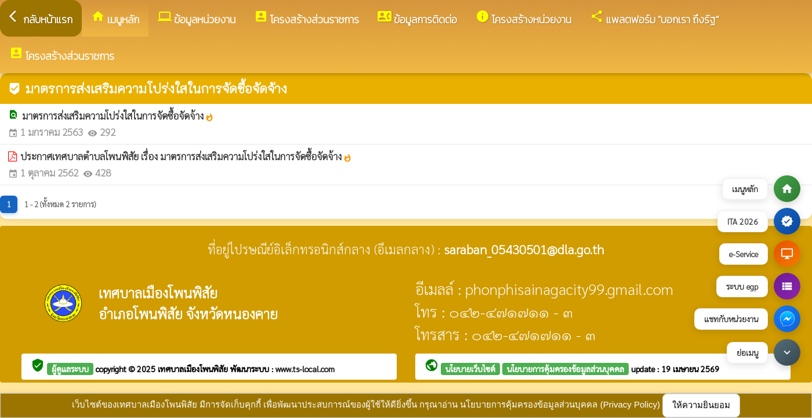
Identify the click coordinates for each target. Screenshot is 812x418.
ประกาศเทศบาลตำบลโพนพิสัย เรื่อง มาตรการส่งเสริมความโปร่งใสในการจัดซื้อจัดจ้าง (186, 156)
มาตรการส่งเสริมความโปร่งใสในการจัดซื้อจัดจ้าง (118, 115)
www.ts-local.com (305, 368)
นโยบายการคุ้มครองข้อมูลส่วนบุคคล (565, 368)
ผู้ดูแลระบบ (70, 368)
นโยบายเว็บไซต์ (470, 368)
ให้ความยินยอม (701, 405)
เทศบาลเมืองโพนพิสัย (194, 368)
